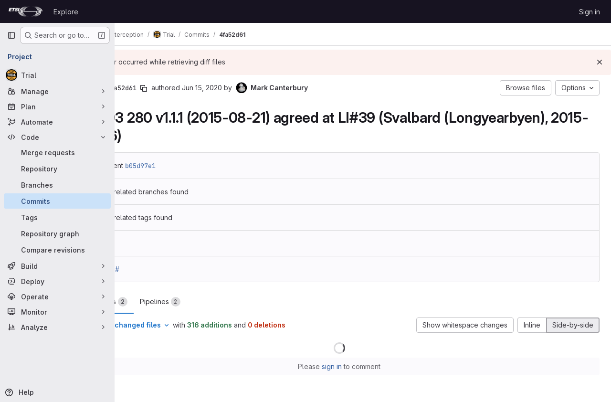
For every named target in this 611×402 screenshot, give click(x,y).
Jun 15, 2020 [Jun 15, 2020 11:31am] (249, 88)
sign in (356, 366)
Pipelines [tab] (207, 302)
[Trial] (57, 75)
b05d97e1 (187, 165)
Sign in (589, 12)
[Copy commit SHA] (190, 88)
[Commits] (57, 201)
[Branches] (57, 184)
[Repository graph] (57, 233)
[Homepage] (25, 11)
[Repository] (57, 168)
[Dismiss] (599, 62)
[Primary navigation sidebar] (11, 35)
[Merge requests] (57, 152)
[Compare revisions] (57, 249)
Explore (65, 12)
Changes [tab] (153, 302)
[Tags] (57, 217)
